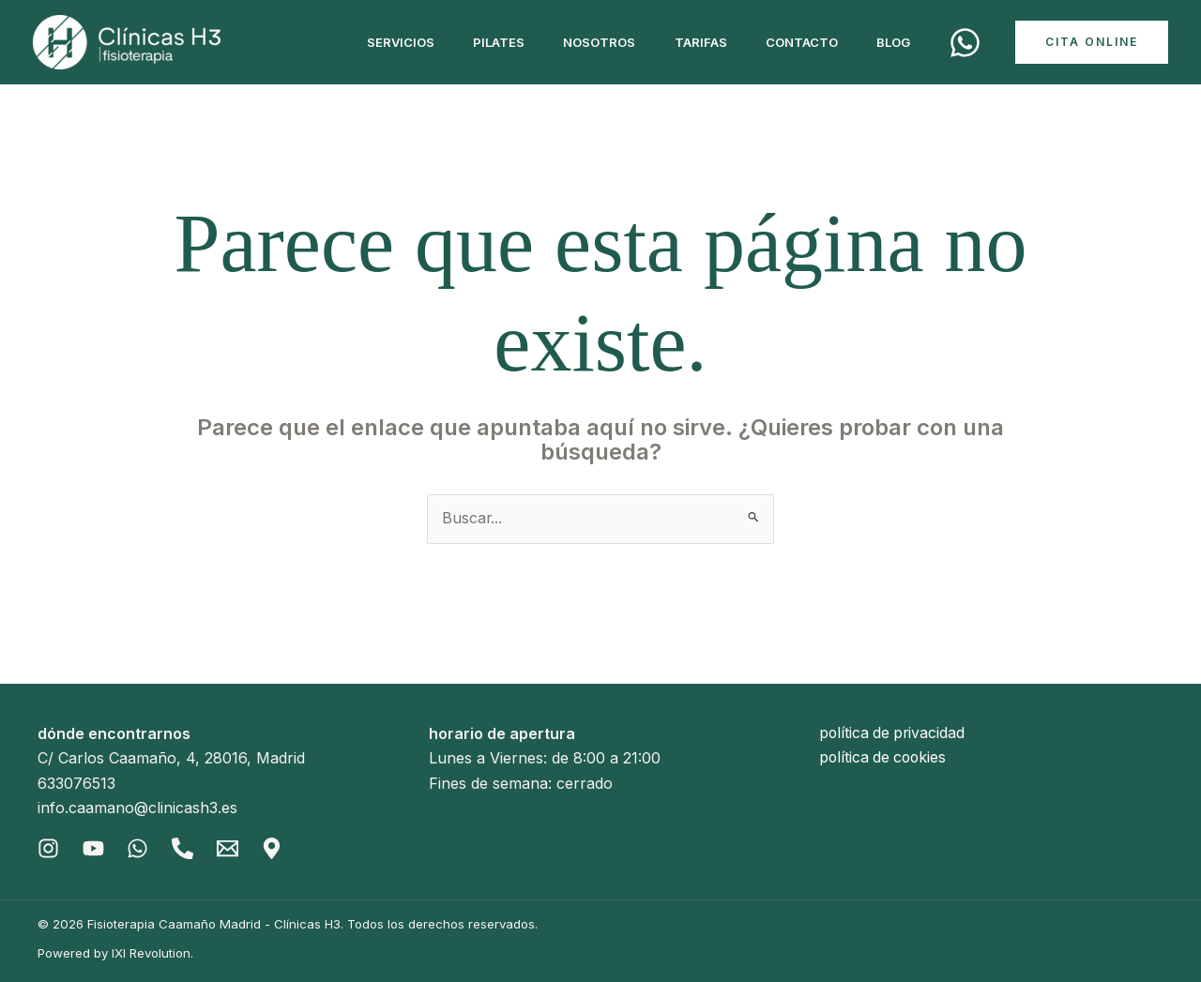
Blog (890, 42)
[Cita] (965, 42)
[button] (1091, 42)
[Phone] (183, 848)
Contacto (792, 42)
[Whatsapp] (138, 848)
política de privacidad (893, 733)
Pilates (470, 42)
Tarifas (685, 42)
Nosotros (577, 42)
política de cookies (884, 758)
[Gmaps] (273, 848)
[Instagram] (48, 848)
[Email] (228, 848)
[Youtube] (93, 848)
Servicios (366, 42)
